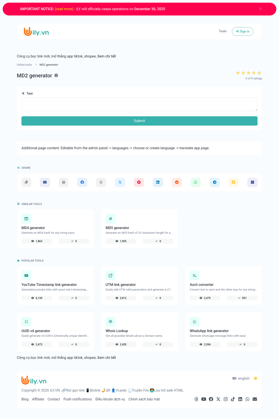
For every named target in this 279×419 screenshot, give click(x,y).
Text (27, 94)
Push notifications (77, 399)
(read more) (64, 9)
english (241, 378)
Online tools (24, 64)
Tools (223, 31)
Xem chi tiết (106, 56)
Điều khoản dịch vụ (110, 399)
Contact (54, 399)
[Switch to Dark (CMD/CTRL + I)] (255, 378)
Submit (139, 121)
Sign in (243, 31)
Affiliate (38, 399)
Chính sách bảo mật (144, 399)
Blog (25, 399)
